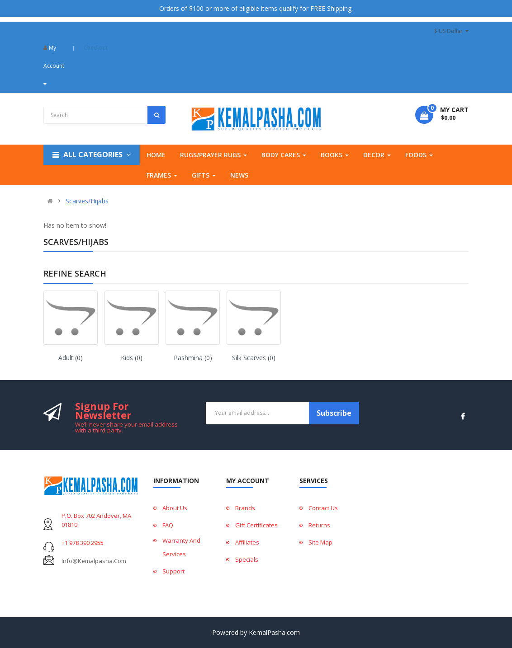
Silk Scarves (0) (253, 357)
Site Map (320, 542)
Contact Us (323, 508)
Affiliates (247, 542)
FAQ (167, 525)
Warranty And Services (181, 547)
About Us (174, 508)
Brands (245, 508)
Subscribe (334, 413)
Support (173, 571)
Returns (319, 525)
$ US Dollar (451, 31)
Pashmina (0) (193, 357)
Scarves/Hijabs (87, 201)
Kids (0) (131, 357)
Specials (246, 559)
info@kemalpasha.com (94, 561)
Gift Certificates (256, 525)
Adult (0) (70, 357)
